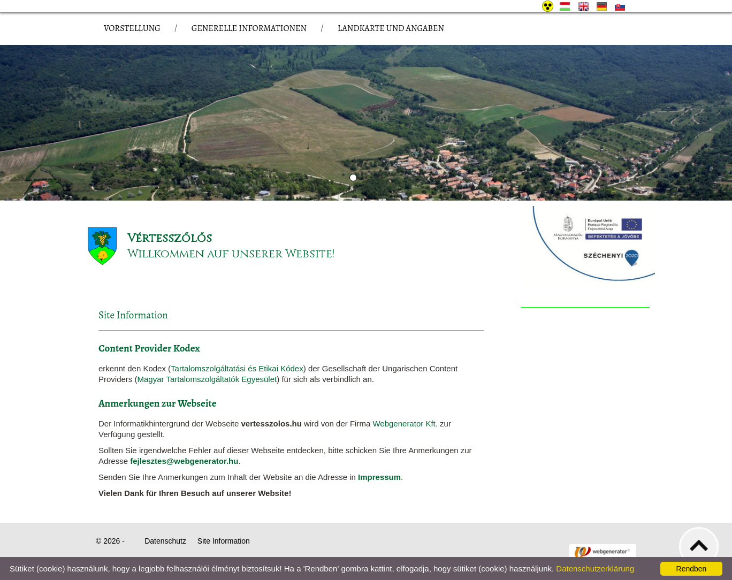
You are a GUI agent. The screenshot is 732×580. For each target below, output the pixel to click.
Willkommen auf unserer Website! (230, 254)
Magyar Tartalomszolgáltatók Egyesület (207, 379)
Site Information (223, 541)
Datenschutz (165, 541)
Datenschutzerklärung (595, 568)
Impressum (379, 477)
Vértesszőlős (169, 238)
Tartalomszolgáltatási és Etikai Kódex (237, 368)
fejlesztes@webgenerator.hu (184, 460)
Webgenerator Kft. (404, 423)
